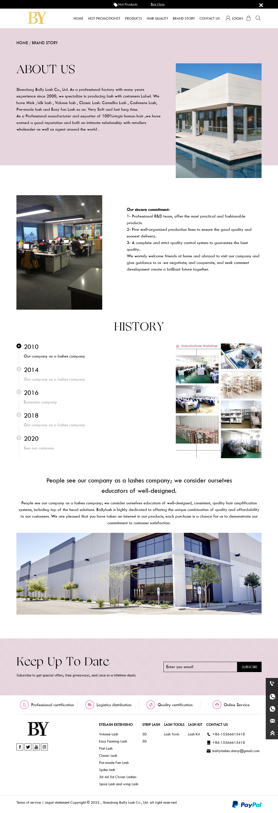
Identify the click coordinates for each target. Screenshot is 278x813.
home (78, 18)
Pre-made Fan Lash (114, 762)
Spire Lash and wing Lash (118, 784)
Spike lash (107, 770)
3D (144, 734)
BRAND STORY (45, 43)
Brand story (184, 18)
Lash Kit (194, 734)
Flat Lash (106, 748)
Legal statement (57, 802)
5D (144, 741)
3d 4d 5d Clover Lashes (117, 777)
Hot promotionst (104, 18)
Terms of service (28, 802)
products (133, 18)
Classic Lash (108, 755)
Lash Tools (171, 734)
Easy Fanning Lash (113, 741)
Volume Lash (108, 734)
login (234, 18)
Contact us (210, 18)
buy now (158, 4)
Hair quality (157, 18)
